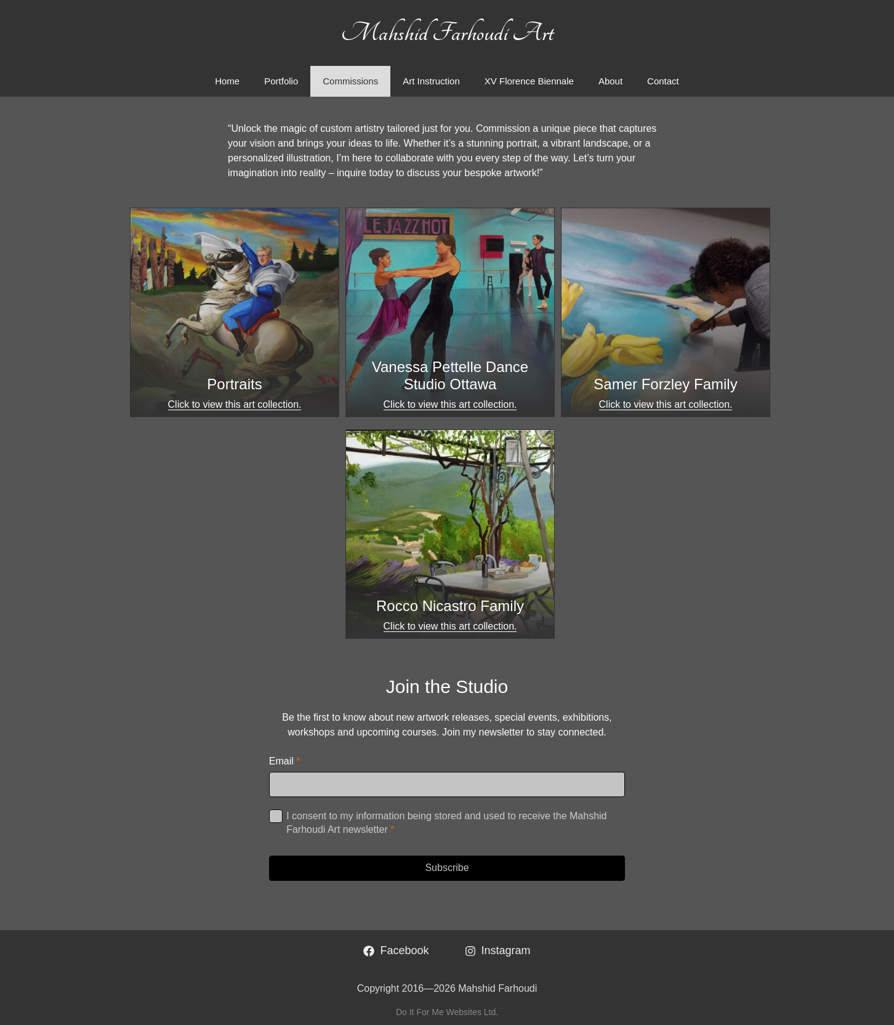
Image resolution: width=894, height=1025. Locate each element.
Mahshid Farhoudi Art (447, 32)
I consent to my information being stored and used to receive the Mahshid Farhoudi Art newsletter (446, 823)
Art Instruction (431, 81)
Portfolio (281, 81)
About (610, 81)
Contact (663, 81)
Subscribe (447, 867)
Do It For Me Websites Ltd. (447, 1012)
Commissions (350, 81)
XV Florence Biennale (529, 81)
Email (284, 761)
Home (227, 81)
